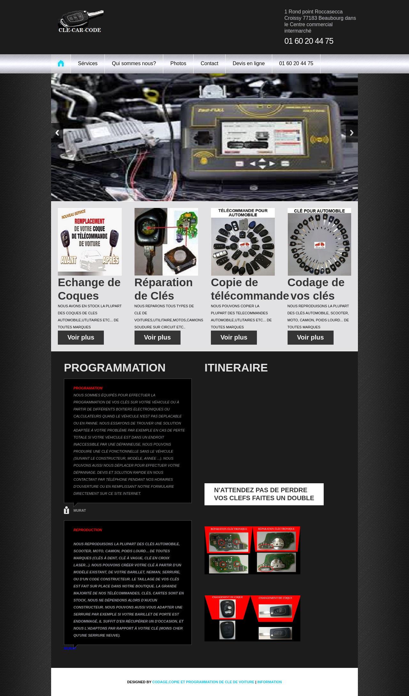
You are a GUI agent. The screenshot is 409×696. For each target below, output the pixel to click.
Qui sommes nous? (134, 63)
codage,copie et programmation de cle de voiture (203, 682)
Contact (209, 63)
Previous (57, 132)
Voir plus (80, 337)
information (269, 682)
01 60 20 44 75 (296, 63)
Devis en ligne (249, 63)
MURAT (79, 510)
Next (352, 132)
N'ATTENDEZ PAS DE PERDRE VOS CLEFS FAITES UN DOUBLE (264, 493)
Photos (178, 63)
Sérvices (87, 63)
